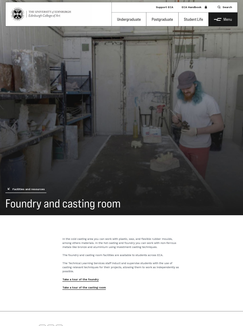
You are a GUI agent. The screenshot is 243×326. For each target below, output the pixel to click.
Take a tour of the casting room (84, 287)
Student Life (193, 19)
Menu (223, 19)
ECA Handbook (194, 7)
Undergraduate (129, 19)
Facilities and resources (25, 189)
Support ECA (164, 7)
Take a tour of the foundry (80, 279)
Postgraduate (162, 19)
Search (224, 7)
